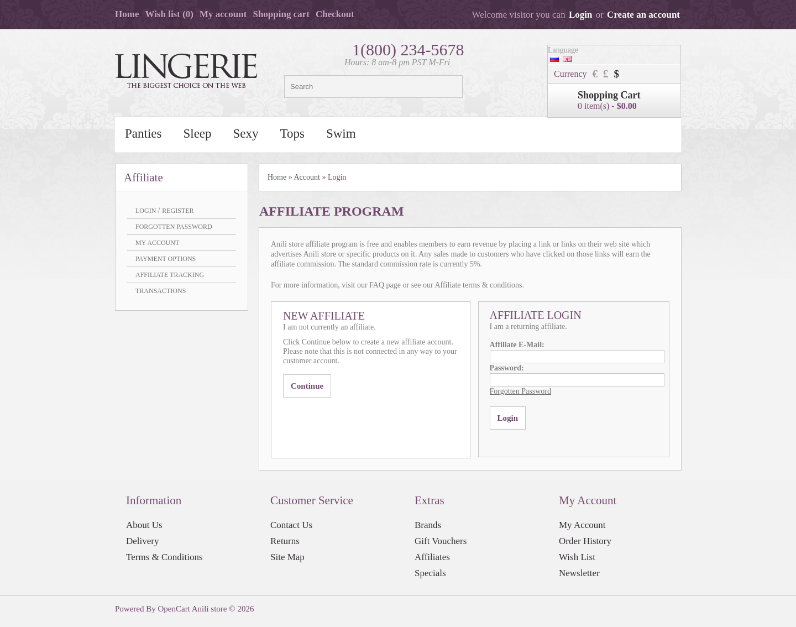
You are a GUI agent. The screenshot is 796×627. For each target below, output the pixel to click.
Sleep (197, 133)
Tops (292, 133)
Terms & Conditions (164, 557)
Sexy (246, 133)
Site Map (287, 557)
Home (127, 14)
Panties (143, 133)
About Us (144, 525)
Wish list (169, 14)
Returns (285, 541)
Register (177, 211)
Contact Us (291, 525)
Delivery (142, 541)
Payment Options (165, 259)
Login (581, 14)
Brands (428, 525)
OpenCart (174, 608)
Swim (341, 133)
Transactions (160, 291)
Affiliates (432, 557)
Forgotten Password (173, 227)
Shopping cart (281, 14)
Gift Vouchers (441, 541)
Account (307, 177)
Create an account (643, 14)
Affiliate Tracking (169, 275)
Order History (585, 541)
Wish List (577, 557)
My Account (157, 243)
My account (223, 14)
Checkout (335, 14)
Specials (430, 573)
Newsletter (579, 573)
